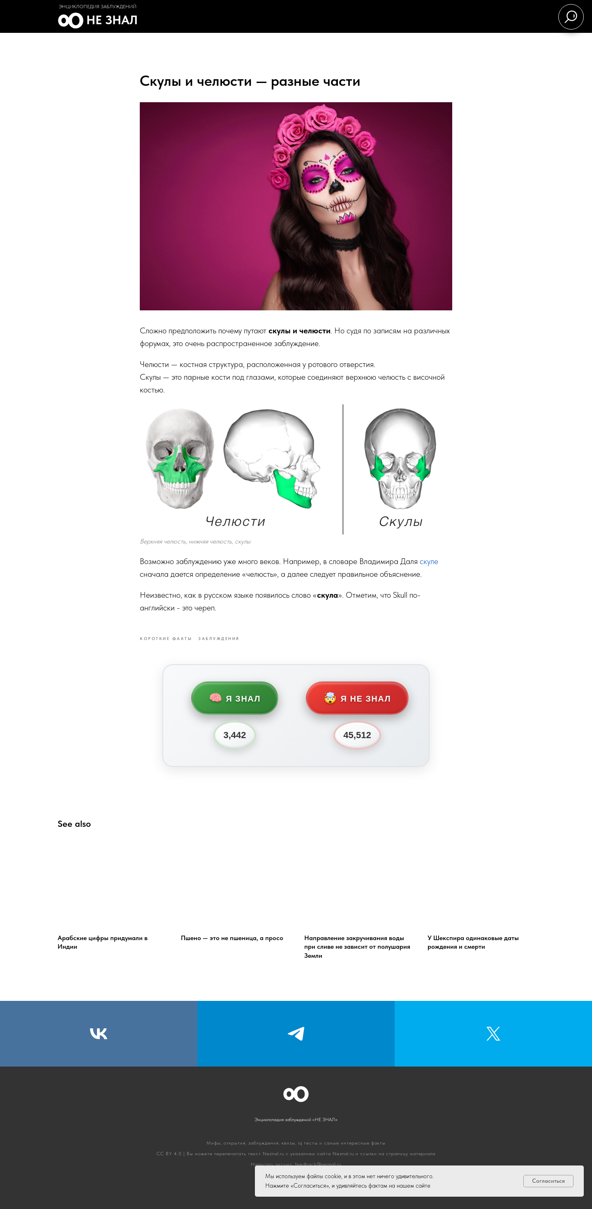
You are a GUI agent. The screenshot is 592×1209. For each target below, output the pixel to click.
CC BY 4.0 (169, 1153)
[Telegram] (296, 1034)
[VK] (98, 1034)
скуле (429, 561)
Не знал (112, 19)
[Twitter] (493, 1034)
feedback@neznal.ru (318, 1164)
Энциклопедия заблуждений (97, 6)
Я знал (235, 698)
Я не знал (357, 698)
